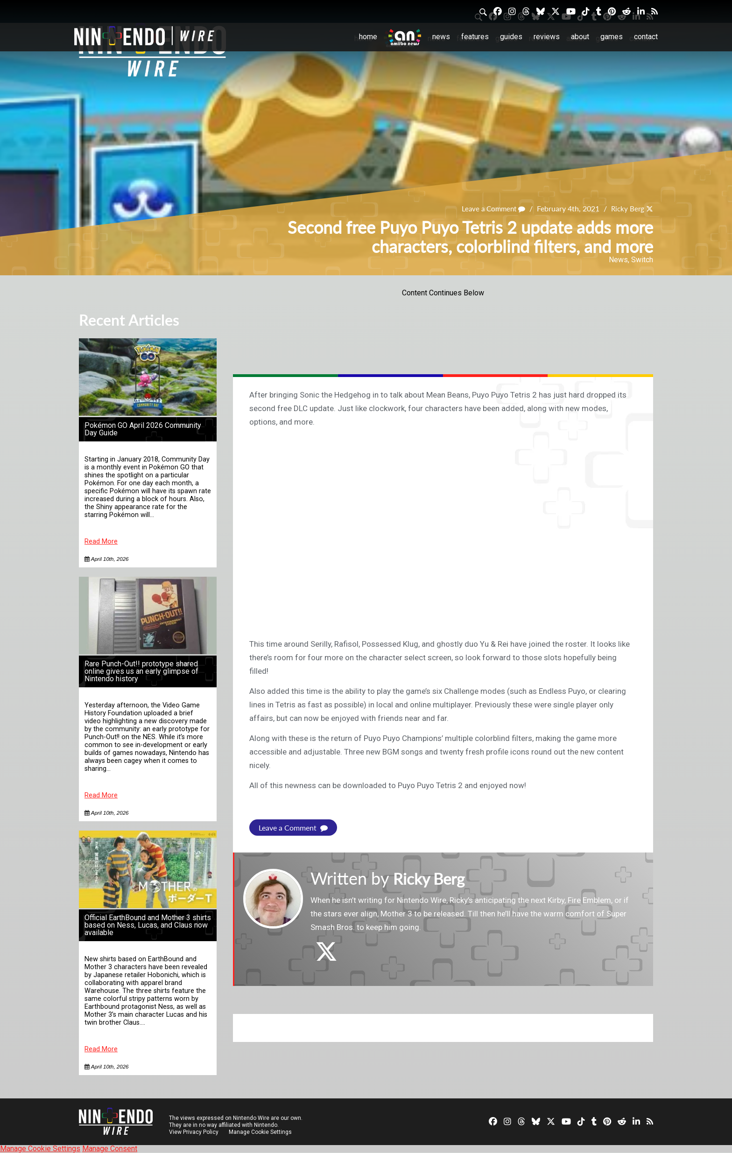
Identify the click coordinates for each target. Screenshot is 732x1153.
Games (611, 36)
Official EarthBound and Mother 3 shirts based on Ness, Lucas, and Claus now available (147, 925)
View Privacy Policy (193, 1132)
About (580, 36)
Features (475, 36)
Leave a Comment (489, 208)
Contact (646, 36)
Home (368, 36)
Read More (101, 541)
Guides (511, 36)
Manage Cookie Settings (260, 1132)
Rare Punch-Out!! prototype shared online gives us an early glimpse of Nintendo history (141, 671)
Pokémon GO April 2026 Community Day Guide (142, 429)
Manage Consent (109, 1148)
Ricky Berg (626, 208)
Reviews (547, 36)
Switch (642, 259)
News (441, 36)
